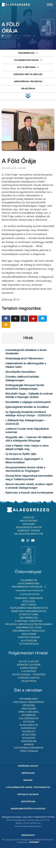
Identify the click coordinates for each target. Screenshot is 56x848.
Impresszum (28, 773)
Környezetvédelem (29, 637)
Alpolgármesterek (29, 583)
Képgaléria (29, 524)
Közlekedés (28, 738)
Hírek (27, 36)
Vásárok (29, 744)
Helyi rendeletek (28, 618)
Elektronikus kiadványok (28, 748)
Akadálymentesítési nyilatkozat (28, 809)
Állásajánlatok (28, 725)
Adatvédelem (28, 802)
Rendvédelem (28, 741)
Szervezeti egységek (29, 665)
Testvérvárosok (29, 644)
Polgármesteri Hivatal (26, 60)
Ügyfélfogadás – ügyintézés (29, 675)
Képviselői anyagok (28, 794)
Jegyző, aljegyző (29, 661)
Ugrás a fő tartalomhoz (46, 1)
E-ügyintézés (28, 671)
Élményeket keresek (28, 531)
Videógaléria (28, 709)
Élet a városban (26, 67)
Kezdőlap (10, 36)
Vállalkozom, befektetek (28, 534)
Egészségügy (28, 728)
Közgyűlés (29, 601)
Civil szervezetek (29, 718)
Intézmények (29, 715)
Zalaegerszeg (16, 4)
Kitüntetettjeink (28, 614)
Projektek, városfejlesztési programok (28, 624)
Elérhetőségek (28, 668)
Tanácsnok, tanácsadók (28, 598)
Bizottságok (28, 605)
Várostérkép (28, 634)
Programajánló (28, 699)
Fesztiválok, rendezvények (28, 702)
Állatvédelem (29, 641)
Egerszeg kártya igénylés (28, 74)
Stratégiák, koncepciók (28, 621)
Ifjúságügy (28, 731)
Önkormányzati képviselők (27, 587)
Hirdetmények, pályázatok (28, 82)
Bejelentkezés (28, 835)
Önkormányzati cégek (29, 628)
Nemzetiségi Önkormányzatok (28, 611)
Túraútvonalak (28, 751)
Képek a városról (29, 712)
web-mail (28, 780)
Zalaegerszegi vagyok (29, 527)
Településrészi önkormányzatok (29, 608)
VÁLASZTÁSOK (28, 89)
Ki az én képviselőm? (30, 594)
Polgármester (28, 580)
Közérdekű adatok (29, 678)
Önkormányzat (26, 53)
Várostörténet (29, 521)
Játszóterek (29, 735)
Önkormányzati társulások (28, 631)
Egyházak (28, 722)
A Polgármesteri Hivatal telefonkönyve (28, 787)
